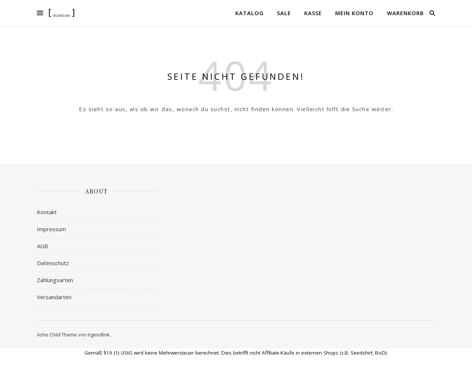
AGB (42, 246)
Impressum (51, 229)
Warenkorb (405, 13)
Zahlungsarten (55, 280)
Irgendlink (99, 334)
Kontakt (47, 212)
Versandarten (54, 297)
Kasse (313, 13)
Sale (284, 13)
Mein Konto (354, 13)
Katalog (249, 13)
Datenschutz (53, 263)
